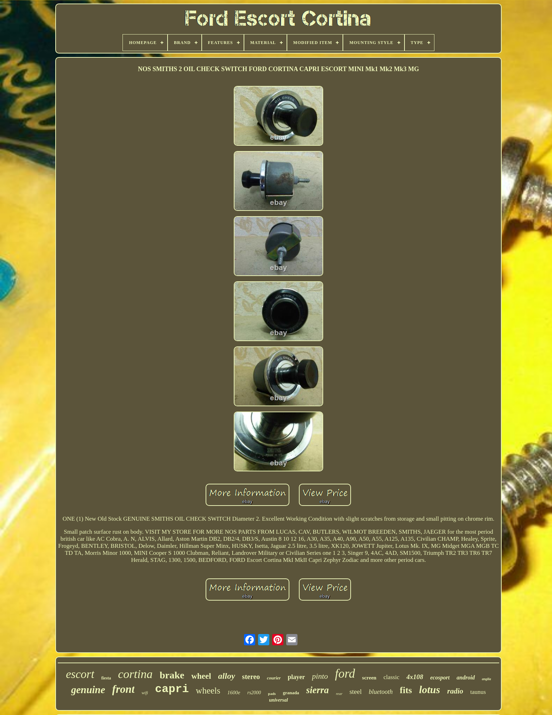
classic (391, 677)
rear (339, 693)
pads (272, 693)
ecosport (440, 677)
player (296, 676)
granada (291, 692)
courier (274, 677)
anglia (486, 679)
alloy (226, 675)
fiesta (106, 678)
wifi (145, 692)
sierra (317, 690)
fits (406, 690)
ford (345, 673)
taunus (478, 692)
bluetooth (381, 691)
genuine (88, 689)
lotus (429, 689)
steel (356, 691)
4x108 (414, 676)
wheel (201, 676)
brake (171, 675)
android (466, 677)
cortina (135, 673)
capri (172, 689)
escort (80, 674)
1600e (233, 692)
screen (369, 677)
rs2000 (254, 692)
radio (455, 691)
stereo (251, 676)
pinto (320, 676)
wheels (208, 690)
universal (278, 700)
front (123, 689)
